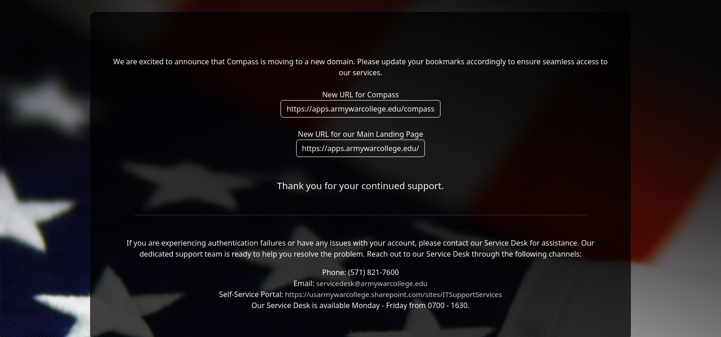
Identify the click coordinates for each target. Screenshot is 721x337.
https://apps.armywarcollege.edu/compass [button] (360, 109)
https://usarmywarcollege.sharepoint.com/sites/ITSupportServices (393, 294)
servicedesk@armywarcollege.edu (372, 283)
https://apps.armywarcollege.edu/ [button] (360, 148)
